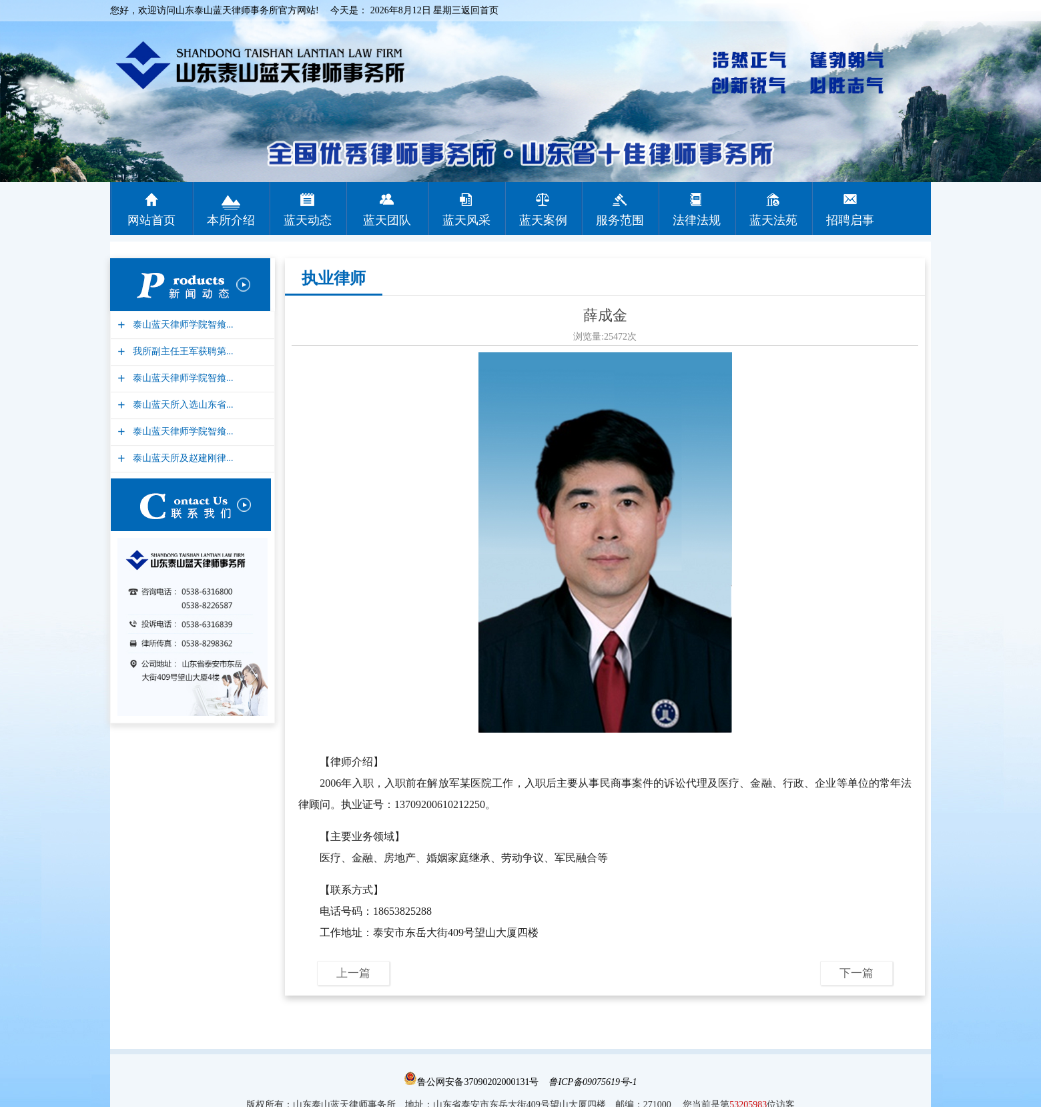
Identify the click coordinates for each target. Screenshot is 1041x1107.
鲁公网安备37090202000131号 (471, 1082)
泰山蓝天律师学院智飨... (181, 325)
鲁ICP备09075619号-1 (593, 1082)
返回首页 (479, 10)
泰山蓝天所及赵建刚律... (181, 458)
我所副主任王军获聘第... (181, 351)
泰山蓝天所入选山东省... (181, 405)
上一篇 (353, 973)
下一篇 (856, 973)
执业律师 (334, 278)
